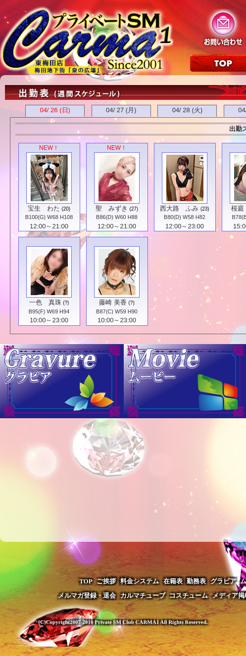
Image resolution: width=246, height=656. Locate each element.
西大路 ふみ (179, 208)
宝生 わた (44, 208)
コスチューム (188, 595)
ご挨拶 (106, 581)
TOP (86, 581)
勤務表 (196, 581)
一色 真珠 (45, 302)
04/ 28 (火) (187, 110)
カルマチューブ (142, 595)
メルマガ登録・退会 (87, 595)
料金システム (139, 581)
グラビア (223, 581)
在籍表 (173, 581)
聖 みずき (112, 208)
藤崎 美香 (113, 302)
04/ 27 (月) (121, 110)
